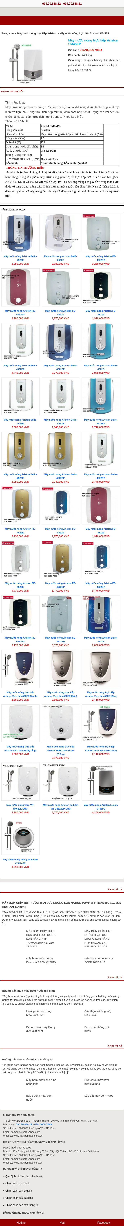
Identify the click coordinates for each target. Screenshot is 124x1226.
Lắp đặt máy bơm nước (98, 1095)
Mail (62, 1222)
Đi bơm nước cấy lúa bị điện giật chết (40, 1029)
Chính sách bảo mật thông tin (21, 1205)
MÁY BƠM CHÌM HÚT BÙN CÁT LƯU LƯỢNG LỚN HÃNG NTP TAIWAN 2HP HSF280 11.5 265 (41, 938)
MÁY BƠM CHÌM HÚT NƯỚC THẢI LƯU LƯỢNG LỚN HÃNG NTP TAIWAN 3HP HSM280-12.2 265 (98, 938)
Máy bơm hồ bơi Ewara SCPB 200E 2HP (98, 960)
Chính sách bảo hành (17, 1183)
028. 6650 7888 (43, 1124)
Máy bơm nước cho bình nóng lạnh (41, 1081)
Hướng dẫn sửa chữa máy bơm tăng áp (27, 1059)
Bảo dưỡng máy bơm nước (39, 1097)
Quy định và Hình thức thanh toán (24, 1176)
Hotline (21, 1222)
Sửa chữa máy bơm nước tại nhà (96, 1081)
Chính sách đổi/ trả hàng (19, 1197)
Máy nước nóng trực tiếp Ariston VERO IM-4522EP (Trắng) (61, 750)
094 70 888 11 (24, 1124)
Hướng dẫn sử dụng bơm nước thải (38, 1013)
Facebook (103, 1222)
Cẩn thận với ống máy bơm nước (98, 1013)
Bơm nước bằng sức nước (97, 1029)
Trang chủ (8, 33)
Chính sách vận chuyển (18, 1190)
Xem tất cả (115, 889)
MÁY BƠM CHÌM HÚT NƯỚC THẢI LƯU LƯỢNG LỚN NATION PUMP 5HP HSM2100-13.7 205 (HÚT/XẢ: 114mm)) (61, 904)
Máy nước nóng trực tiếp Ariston (36, 33)
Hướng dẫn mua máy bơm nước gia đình (28, 990)
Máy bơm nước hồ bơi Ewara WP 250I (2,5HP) (41, 960)
